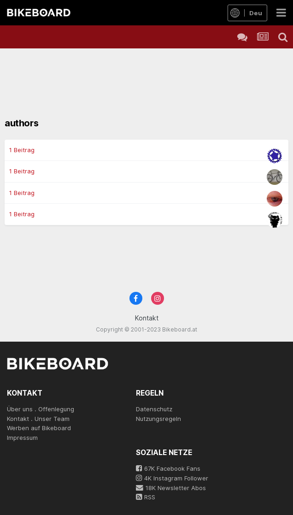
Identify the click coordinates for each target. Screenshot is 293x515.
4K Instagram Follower (172, 478)
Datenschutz (154, 409)
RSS (145, 497)
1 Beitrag (22, 150)
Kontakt (146, 318)
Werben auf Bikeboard (39, 428)
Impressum (22, 437)
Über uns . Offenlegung (40, 409)
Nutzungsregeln (158, 418)
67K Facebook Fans (168, 468)
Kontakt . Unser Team (38, 418)
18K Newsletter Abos (171, 487)
